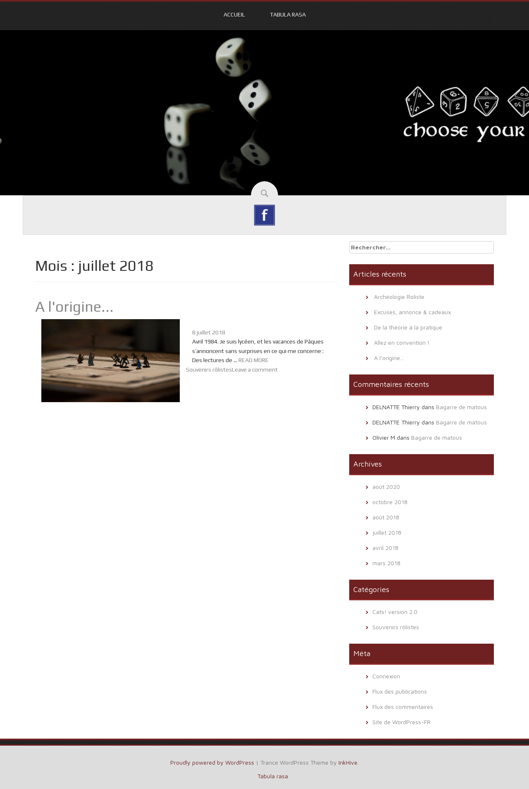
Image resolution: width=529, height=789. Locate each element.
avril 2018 (385, 547)
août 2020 (386, 486)
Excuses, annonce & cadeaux (412, 311)
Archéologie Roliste (399, 296)
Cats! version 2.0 (394, 611)
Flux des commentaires (402, 706)
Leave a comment (255, 369)
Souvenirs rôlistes (209, 369)
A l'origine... (74, 306)
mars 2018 (386, 562)
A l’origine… (389, 357)
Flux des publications (399, 691)
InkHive (347, 762)
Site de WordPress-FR (401, 721)
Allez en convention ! (401, 342)
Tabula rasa (288, 14)
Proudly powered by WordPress (212, 762)
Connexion (386, 676)
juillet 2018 (386, 532)
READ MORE (253, 360)
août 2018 (385, 517)
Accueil (234, 14)
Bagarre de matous (461, 406)
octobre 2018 (389, 501)
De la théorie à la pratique (408, 327)
